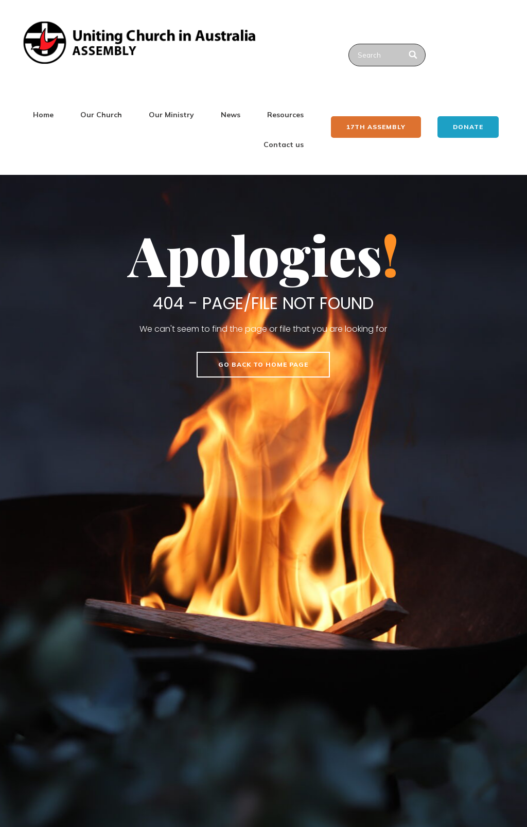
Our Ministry (171, 114)
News (230, 114)
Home (43, 114)
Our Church (101, 114)
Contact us (284, 144)
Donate (468, 127)
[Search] (413, 55)
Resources (285, 114)
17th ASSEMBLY (376, 127)
